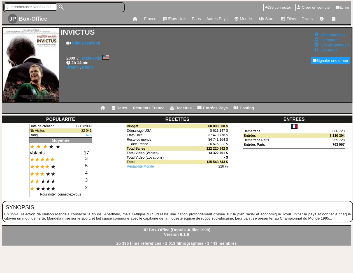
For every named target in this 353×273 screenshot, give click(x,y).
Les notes (329, 50)
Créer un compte (313, 7)
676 (89, 135)
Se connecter (278, 7)
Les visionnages (335, 45)
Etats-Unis (174, 19)
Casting (243, 108)
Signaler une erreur (330, 60)
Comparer (329, 40)
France (150, 19)
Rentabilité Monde (140, 166)
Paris (196, 19)
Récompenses (333, 35)
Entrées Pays (212, 108)
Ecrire (342, 7)
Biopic (88, 67)
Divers (307, 19)
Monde (242, 19)
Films (288, 19)
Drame (72, 67)
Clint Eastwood (86, 43)
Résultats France (148, 108)
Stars (265, 19)
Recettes (181, 108)
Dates (119, 108)
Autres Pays (216, 19)
